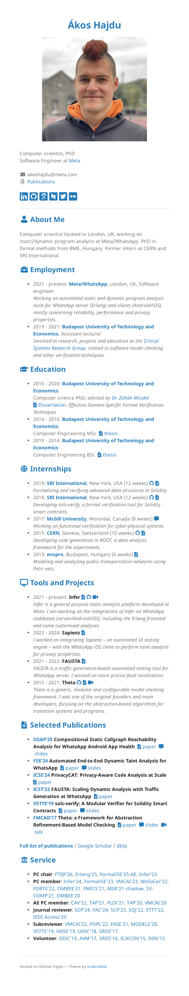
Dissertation (49, 405)
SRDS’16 (108, 938)
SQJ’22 (136, 910)
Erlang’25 (86, 874)
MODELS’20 (144, 924)
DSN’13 (156, 938)
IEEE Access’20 (50, 917)
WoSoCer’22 (154, 881)
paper (146, 746)
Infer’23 (148, 874)
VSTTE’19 (43, 803)
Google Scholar (95, 845)
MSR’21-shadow (125, 888)
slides (91, 768)
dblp (122, 845)
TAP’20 (134, 902)
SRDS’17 (108, 931)
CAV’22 (79, 902)
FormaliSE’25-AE (118, 874)
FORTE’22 (44, 888)
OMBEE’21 (69, 888)
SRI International (67, 483)
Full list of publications (46, 845)
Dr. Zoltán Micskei (130, 397)
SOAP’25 (43, 739)
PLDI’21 (115, 902)
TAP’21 (97, 902)
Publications (41, 181)
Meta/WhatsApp (88, 284)
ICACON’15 (133, 938)
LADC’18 (87, 931)
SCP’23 (118, 910)
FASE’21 (119, 924)
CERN (53, 533)
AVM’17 (87, 938)
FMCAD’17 (45, 817)
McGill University (67, 518)
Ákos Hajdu (94, 24)
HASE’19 (65, 931)
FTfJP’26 (64, 874)
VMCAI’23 (127, 881)
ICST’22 (41, 789)
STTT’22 (155, 910)
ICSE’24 (41, 775)
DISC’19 (68, 938)
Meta (74, 160)
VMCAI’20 (156, 902)
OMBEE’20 (68, 895)
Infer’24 (72, 881)
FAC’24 (100, 910)
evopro (55, 554)
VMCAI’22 (76, 924)
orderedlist (97, 966)
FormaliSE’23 (98, 881)
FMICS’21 (94, 888)
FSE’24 (40, 760)
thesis (108, 433)
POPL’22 (99, 924)
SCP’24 (82, 910)
